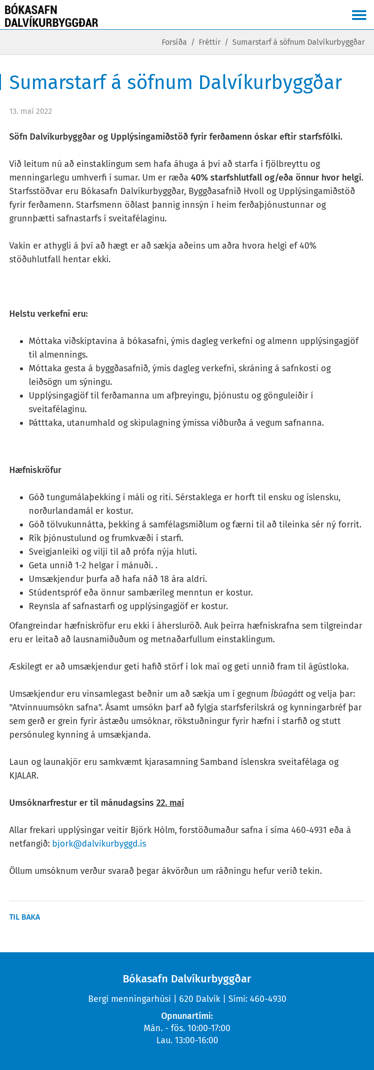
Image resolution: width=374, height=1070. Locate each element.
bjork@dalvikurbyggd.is (99, 843)
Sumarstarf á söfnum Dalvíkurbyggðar (298, 42)
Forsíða (174, 42)
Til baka (24, 917)
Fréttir (210, 42)
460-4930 (268, 999)
